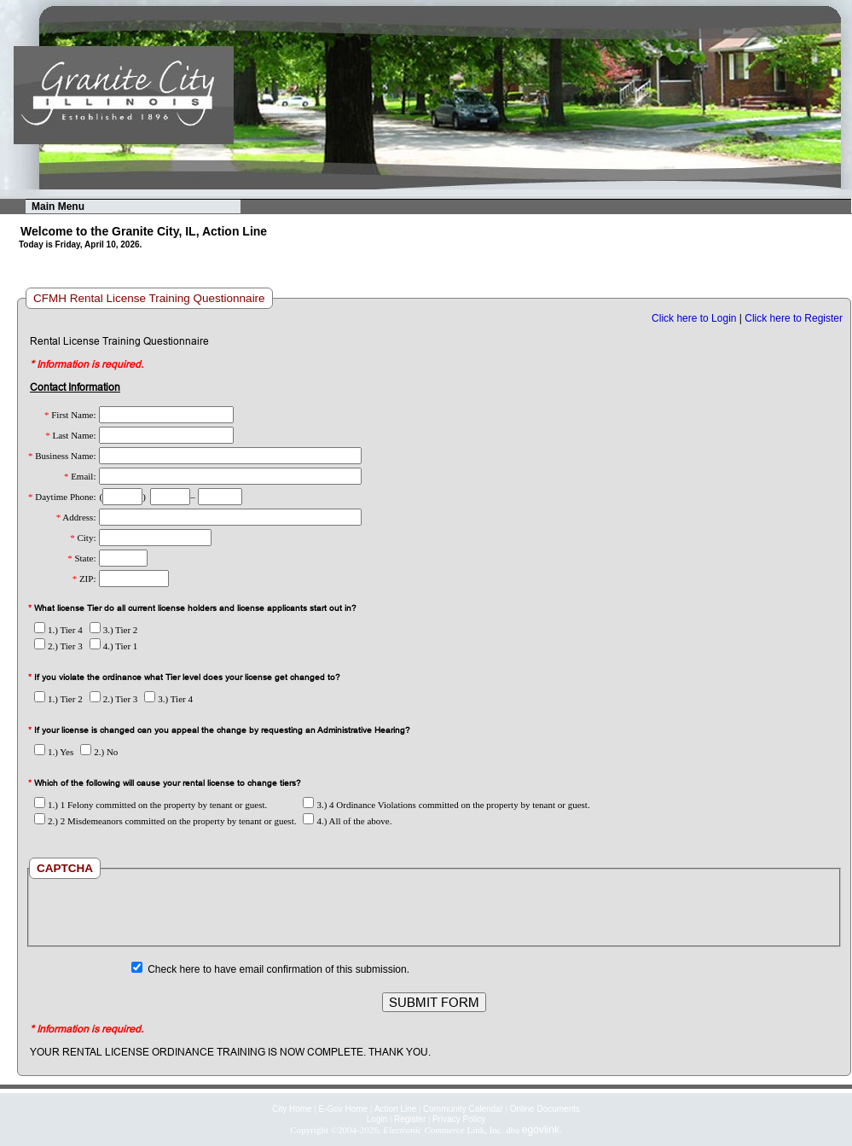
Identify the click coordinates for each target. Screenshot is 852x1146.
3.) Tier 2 (114, 630)
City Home (292, 1109)
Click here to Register (794, 318)
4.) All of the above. (347, 821)
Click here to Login (694, 318)
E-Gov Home (343, 1109)
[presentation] (434, 912)
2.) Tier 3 (58, 646)
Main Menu (58, 206)
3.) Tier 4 (168, 699)
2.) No (99, 752)
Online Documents (545, 1109)
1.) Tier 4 (58, 630)
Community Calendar (463, 1109)
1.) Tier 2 (58, 699)
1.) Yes (53, 752)
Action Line (395, 1109)
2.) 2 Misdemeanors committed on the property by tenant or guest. (165, 821)
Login (377, 1119)
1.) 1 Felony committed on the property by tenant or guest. (150, 805)
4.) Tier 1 (114, 646)
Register (410, 1119)
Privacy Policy (458, 1119)
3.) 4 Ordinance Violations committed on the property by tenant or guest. (446, 805)
